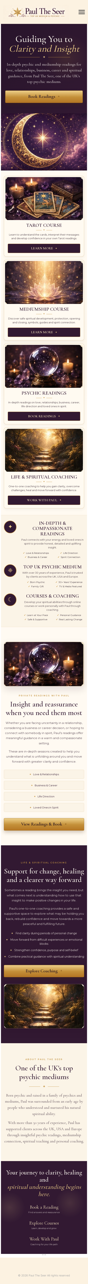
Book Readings (41, 96)
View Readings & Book (41, 824)
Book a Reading (44, 1209)
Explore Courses (44, 1225)
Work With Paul (44, 1241)
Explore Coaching (42, 971)
